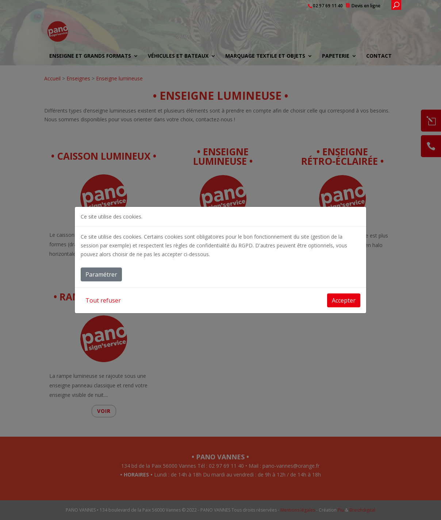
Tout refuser (103, 300)
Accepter (344, 300)
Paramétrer (101, 274)
